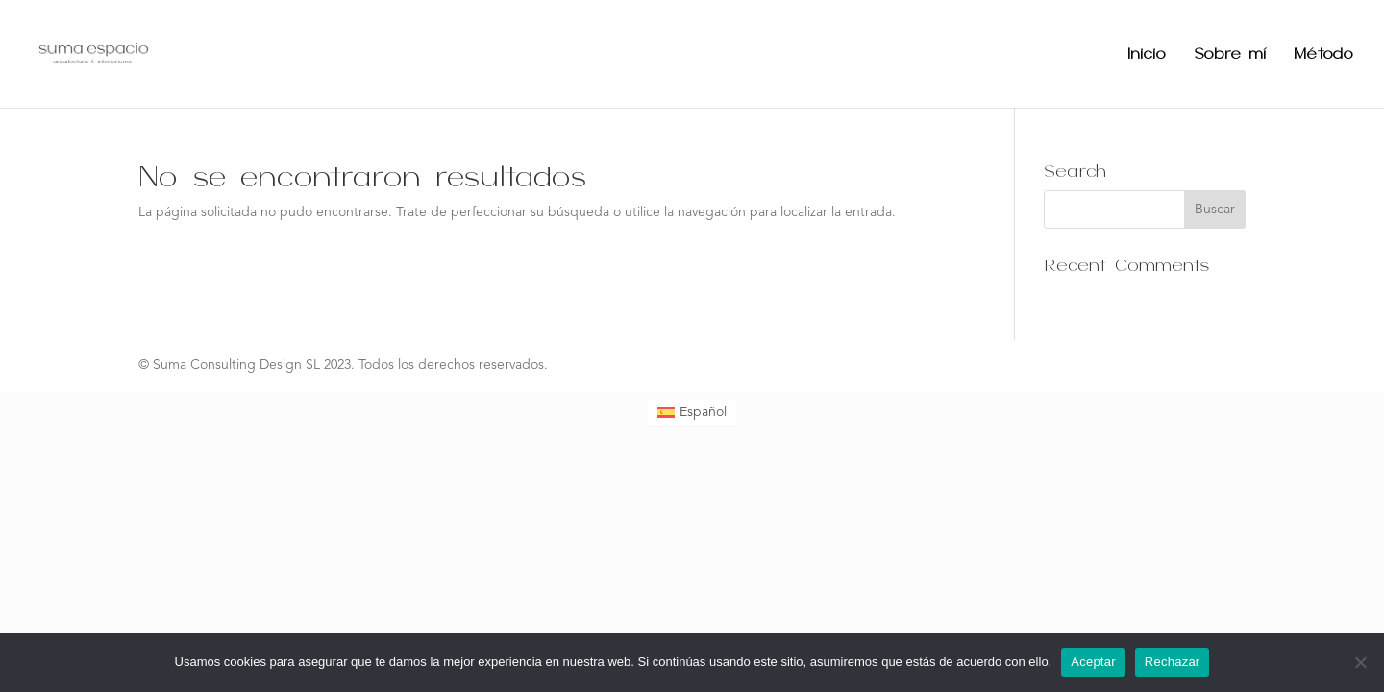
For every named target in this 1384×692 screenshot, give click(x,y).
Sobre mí (1230, 54)
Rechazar (1172, 662)
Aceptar (1093, 662)
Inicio (1146, 54)
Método (1323, 54)
